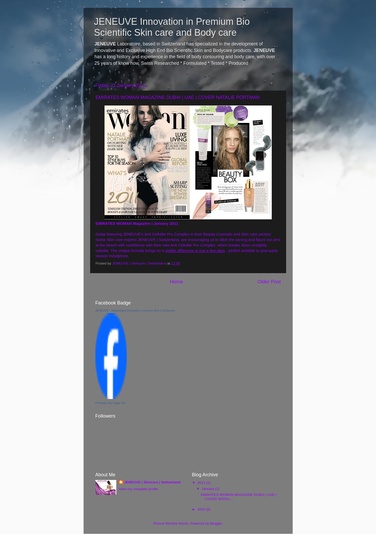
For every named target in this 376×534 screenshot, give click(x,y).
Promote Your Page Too (110, 402)
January (208, 489)
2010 (201, 509)
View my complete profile (138, 489)
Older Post (269, 281)
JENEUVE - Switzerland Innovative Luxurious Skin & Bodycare (135, 310)
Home (176, 281)
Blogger (216, 523)
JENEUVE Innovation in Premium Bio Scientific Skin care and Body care (172, 27)
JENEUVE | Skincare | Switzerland (152, 482)
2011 (201, 483)
